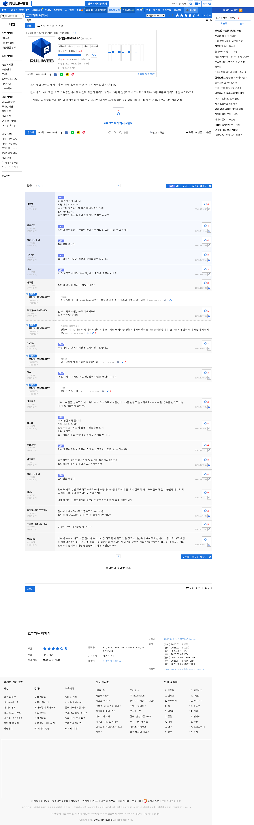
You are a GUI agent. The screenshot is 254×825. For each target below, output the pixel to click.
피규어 (156, 10)
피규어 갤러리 (41, 702)
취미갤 (89, 10)
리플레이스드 (102, 695)
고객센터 (136, 801)
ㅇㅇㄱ (196, 705)
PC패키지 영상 (42, 728)
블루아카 (172, 700)
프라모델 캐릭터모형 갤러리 (48, 707)
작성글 (70, 46)
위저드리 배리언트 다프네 (109, 726)
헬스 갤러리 (40, 712)
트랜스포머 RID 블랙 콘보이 (228, 87)
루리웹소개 (123, 801)
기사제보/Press (90, 801)
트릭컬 (171, 690)
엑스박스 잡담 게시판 (76, 712)
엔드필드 (198, 700)
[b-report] (153, 132)
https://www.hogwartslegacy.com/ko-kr (184, 669)
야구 (170, 726)
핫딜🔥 (80, 10)
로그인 (207, 3)
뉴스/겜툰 (69, 10)
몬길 (170, 716)
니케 (170, 721)
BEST (139, 10)
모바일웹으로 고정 (171, 801)
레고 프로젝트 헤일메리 (226, 103)
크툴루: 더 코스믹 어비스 (108, 705)
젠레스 (196, 711)
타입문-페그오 (11, 702)
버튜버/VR (37, 10)
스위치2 (13, 10)
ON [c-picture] (195, 186)
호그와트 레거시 (37, 15)
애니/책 (177, 10)
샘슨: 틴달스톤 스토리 (141, 716)
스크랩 (30, 74)
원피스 (196, 716)
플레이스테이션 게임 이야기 (79, 707)
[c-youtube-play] (203, 186)
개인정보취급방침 (40, 801)
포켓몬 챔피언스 (138, 705)
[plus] (115, 132)
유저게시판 (100, 10)
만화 (148, 10)
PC (27, 10)
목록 (41, 25)
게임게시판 (114, 10)
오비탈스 (134, 690)
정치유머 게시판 (73, 702)
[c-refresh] (209, 186)
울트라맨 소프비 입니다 (226, 82)
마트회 (218, 67)
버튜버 (171, 711)
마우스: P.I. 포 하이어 (107, 721)
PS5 (4, 10)
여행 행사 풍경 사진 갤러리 (48, 723)
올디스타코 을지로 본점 (226, 51)
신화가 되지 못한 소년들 (226, 114)
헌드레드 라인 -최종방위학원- (143, 700)
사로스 (99, 732)
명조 (170, 732)
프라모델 (166, 10)
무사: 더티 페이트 (139, 721)
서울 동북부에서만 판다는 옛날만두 (232, 56)
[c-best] (173, 186)
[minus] (120, 132)
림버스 (171, 695)
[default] (109, 132)
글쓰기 (30, 25)
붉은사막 (198, 690)
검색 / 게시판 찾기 (97, 3)
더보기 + (206, 15)
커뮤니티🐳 (128, 10)
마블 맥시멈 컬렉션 (139, 732)
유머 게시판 (71, 696)
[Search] (58, 4)
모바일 (48, 10)
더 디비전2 (9, 707)
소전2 (227, 17)
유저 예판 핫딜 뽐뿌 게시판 (79, 717)
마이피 (174, 3)
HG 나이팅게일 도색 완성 (227, 98)
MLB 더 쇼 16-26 (13, 717)
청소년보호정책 (60, 801)
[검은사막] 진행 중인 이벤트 (228, 135)
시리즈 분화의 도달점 (225, 119)
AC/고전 (58, 10)
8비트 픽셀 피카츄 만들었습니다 (230, 72)
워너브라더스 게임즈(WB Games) (180, 639)
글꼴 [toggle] (125, 132)
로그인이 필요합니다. (118, 568)
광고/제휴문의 (108, 801)
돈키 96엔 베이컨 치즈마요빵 (229, 41)
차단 (161, 132)
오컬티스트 (135, 711)
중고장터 (182, 3)
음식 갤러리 (40, 696)
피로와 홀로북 (103, 716)
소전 (195, 732)
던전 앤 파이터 (11, 723)
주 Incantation (137, 695)
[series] (155, 15)
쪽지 (78, 46)
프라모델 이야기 (73, 723)
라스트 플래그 (103, 700)
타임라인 (94, 46)
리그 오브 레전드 (12, 712)
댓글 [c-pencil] (186, 186)
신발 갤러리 (40, 717)
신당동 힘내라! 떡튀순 (225, 35)
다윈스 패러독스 (138, 726)
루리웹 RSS (153, 801)
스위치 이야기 (72, 728)
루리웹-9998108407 (69, 38)
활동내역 (62, 46)
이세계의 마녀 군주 (105, 711)
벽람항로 (8, 728)
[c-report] (209, 209)
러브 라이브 (10, 696)
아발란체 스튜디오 (112, 660)
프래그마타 (199, 726)
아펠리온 (100, 690)
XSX (21, 10)
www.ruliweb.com (103, 819)
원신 (195, 721)
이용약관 (75, 801)
